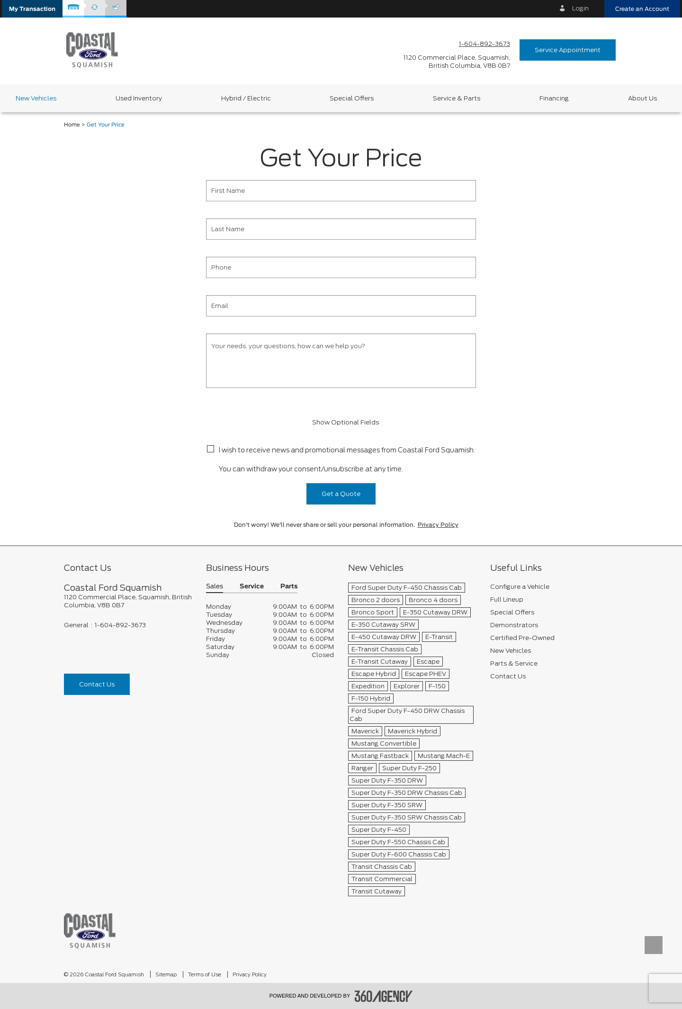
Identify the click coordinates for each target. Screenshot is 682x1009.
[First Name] (341, 190)
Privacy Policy (438, 525)
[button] (32, 9)
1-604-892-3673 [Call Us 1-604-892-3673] (484, 43)
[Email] (341, 305)
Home (72, 124)
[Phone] (341, 267)
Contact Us (97, 684)
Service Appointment (568, 50)
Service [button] (252, 587)
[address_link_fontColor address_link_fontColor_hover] (457, 62)
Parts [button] (288, 587)
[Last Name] (341, 229)
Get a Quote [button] (341, 493)
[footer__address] (128, 601)
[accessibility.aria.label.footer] (384, 996)
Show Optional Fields (341, 422)
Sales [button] (214, 587)
